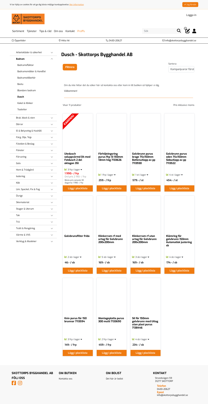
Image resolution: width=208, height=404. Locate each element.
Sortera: (172, 63)
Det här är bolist (114, 378)
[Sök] (162, 31)
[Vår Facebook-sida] (14, 384)
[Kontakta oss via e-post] (179, 40)
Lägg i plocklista (77, 188)
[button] (19, 40)
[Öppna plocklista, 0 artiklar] (187, 31)
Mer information (76, 4)
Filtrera (69, 67)
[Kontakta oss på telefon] (114, 40)
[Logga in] (194, 31)
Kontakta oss (65, 378)
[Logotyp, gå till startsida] (28, 18)
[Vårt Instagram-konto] (20, 384)
